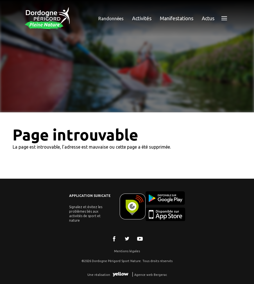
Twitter (127, 239)
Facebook (114, 239)
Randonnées (111, 18)
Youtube (140, 239)
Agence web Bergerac (150, 274)
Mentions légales (127, 251)
